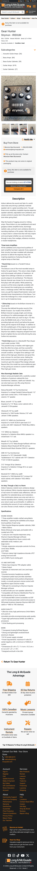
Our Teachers (7, 820)
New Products (24, 772)
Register (5, 774)
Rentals (22, 774)
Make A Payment (9, 781)
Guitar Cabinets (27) (9, 69)
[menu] (34, 5)
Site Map (23, 806)
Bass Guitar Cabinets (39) (11, 61)
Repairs (22, 779)
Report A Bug (24, 813)
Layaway (23, 788)
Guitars (12, 18)
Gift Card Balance (9, 786)
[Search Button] (23, 12)
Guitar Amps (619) (8, 65)
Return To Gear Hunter (13, 662)
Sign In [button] (21, 1)
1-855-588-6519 (8, 757)
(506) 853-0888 (27, 147)
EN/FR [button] (33, 1)
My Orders (6, 783)
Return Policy (7, 818)
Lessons (23, 776)
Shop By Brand (25, 809)
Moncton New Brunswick (12, 147)
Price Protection (8, 811)
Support (22, 783)
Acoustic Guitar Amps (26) (11, 54)
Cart (4, 776)
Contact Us (4, 1)
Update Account (8, 779)
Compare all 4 (18, 189)
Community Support (10, 797)
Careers (22, 804)
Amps (18, 18)
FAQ (21, 797)
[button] (28, 5)
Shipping (23, 790)
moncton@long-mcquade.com (14, 149)
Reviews (22, 811)
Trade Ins (23, 781)
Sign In (5, 772)
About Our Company (10, 799)
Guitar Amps (26, 18)
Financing (23, 786)
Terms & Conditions (9, 813)
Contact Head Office (27, 802)
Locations (23, 799)
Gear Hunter (5, 18)
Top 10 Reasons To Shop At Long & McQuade (19, 745)
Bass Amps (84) (8, 58)
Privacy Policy (8, 816)
